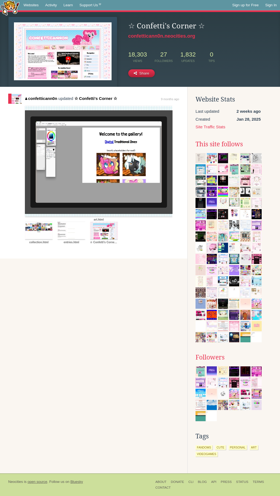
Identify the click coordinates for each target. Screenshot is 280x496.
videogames (206, 454)
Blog (202, 482)
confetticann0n (41, 98)
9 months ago (170, 99)
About (161, 482)
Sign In (271, 5)
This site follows (219, 144)
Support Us (90, 5)
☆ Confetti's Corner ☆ (95, 98)
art (254, 447)
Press (226, 482)
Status (242, 482)
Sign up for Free (245, 5)
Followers (210, 357)
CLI (190, 482)
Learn (68, 5)
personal (238, 447)
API (213, 482)
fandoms (204, 447)
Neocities (15, 482)
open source (37, 482)
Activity (51, 5)
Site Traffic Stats (210, 126)
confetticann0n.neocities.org (161, 36)
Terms (258, 482)
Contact (163, 487)
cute (220, 447)
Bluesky (76, 482)
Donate (177, 482)
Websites (31, 5)
